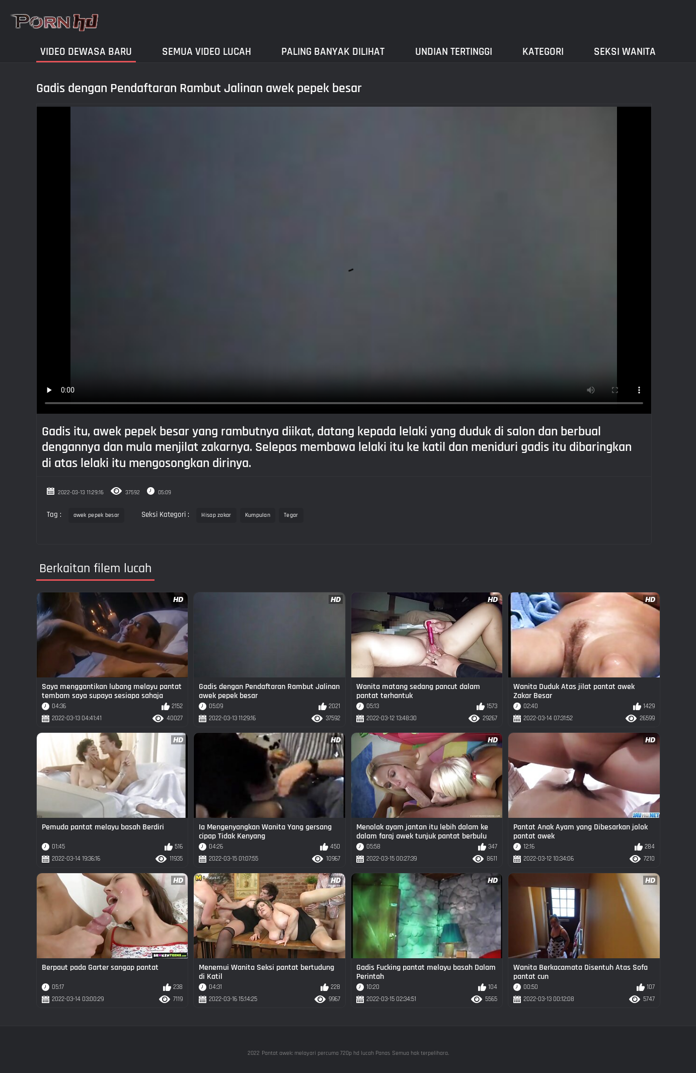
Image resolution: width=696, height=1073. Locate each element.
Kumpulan (257, 515)
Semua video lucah (206, 51)
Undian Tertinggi (453, 51)
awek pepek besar (96, 515)
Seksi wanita (625, 51)
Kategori (543, 51)
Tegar (291, 515)
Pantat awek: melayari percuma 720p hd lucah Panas (326, 1053)
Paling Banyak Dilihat (332, 51)
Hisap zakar (216, 515)
